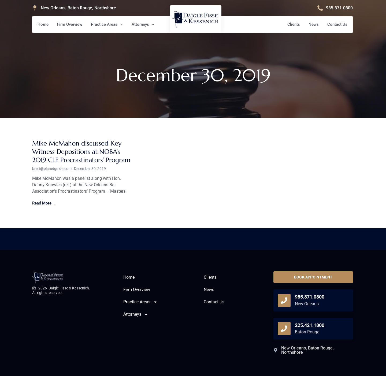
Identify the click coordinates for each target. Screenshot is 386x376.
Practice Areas (107, 24)
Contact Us (337, 24)
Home (43, 24)
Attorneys (143, 24)
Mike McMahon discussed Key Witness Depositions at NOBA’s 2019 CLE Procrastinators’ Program (81, 151)
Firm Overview (69, 24)
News (314, 24)
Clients (293, 24)
